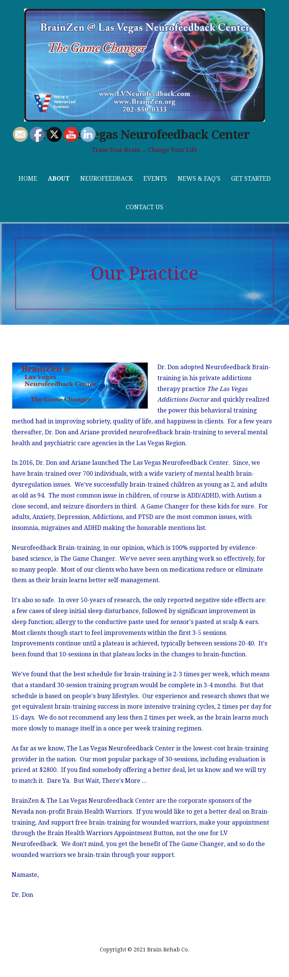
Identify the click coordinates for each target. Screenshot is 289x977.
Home (27, 178)
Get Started (251, 178)
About (59, 178)
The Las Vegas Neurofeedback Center (144, 135)
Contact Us (144, 207)
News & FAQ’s (199, 178)
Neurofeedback (106, 178)
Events (155, 178)
